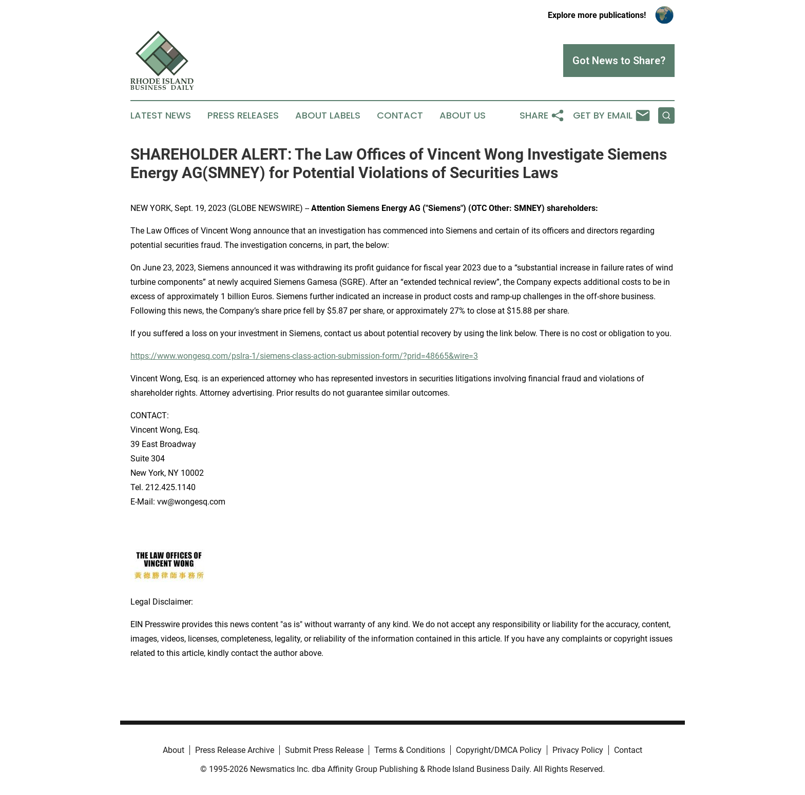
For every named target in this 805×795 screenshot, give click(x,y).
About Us (462, 115)
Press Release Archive (234, 750)
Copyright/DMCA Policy (499, 750)
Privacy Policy (577, 750)
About (173, 750)
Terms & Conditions (409, 750)
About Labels (327, 115)
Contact (400, 115)
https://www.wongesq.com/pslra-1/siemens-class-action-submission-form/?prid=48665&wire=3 (304, 356)
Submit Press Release (324, 750)
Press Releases (243, 115)
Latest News (160, 115)
